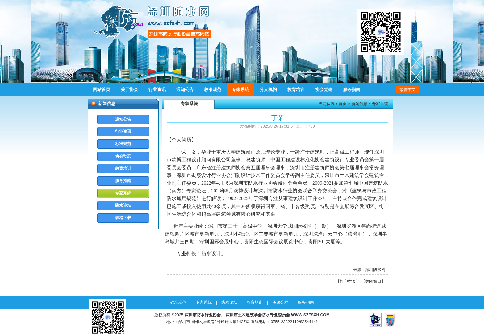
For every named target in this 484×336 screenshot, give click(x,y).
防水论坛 (123, 205)
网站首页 (101, 89)
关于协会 (129, 89)
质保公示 (280, 302)
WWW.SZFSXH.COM (310, 315)
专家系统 (240, 89)
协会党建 (323, 89)
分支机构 (268, 89)
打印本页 (348, 281)
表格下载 (123, 217)
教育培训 (296, 89)
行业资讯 (157, 89)
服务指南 (351, 89)
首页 (343, 103)
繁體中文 (407, 89)
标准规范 (212, 89)
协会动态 (123, 156)
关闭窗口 (373, 281)
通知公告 (185, 89)
